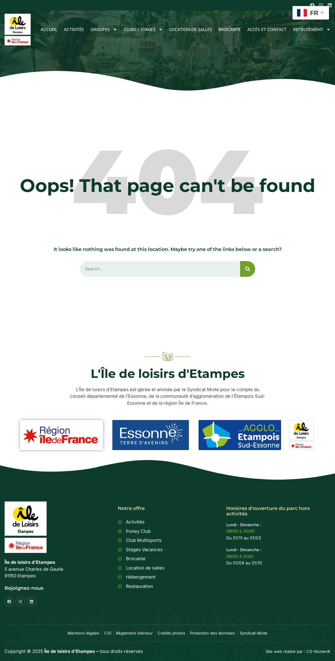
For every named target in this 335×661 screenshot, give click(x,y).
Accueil (49, 29)
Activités (74, 29)
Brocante (229, 29)
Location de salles (190, 29)
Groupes (103, 29)
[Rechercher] (247, 269)
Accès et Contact (266, 29)
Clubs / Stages (143, 29)
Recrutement (311, 29)
